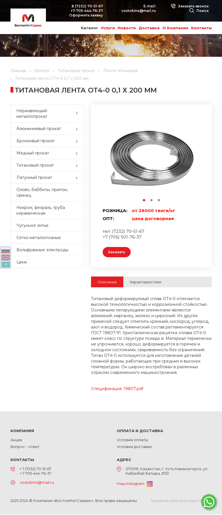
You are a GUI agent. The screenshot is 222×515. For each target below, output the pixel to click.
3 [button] (159, 200)
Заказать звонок (190, 6)
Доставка (149, 28)
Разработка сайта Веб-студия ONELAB (181, 501)
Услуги (108, 28)
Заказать (118, 252)
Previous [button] (105, 158)
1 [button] (144, 200)
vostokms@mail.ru (138, 11)
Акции (16, 440)
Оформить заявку (86, 15)
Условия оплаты (132, 440)
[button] (78, 113)
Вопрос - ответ (25, 447)
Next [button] (197, 158)
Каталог (89, 28)
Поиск (199, 11)
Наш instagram (135, 484)
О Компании (175, 28)
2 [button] (151, 200)
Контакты (201, 28)
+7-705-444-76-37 (87, 11)
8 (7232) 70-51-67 (87, 6)
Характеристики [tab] (145, 282)
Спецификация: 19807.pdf (117, 389)
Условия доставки (134, 447)
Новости (127, 28)
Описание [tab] (107, 282)
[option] (151, 158)
